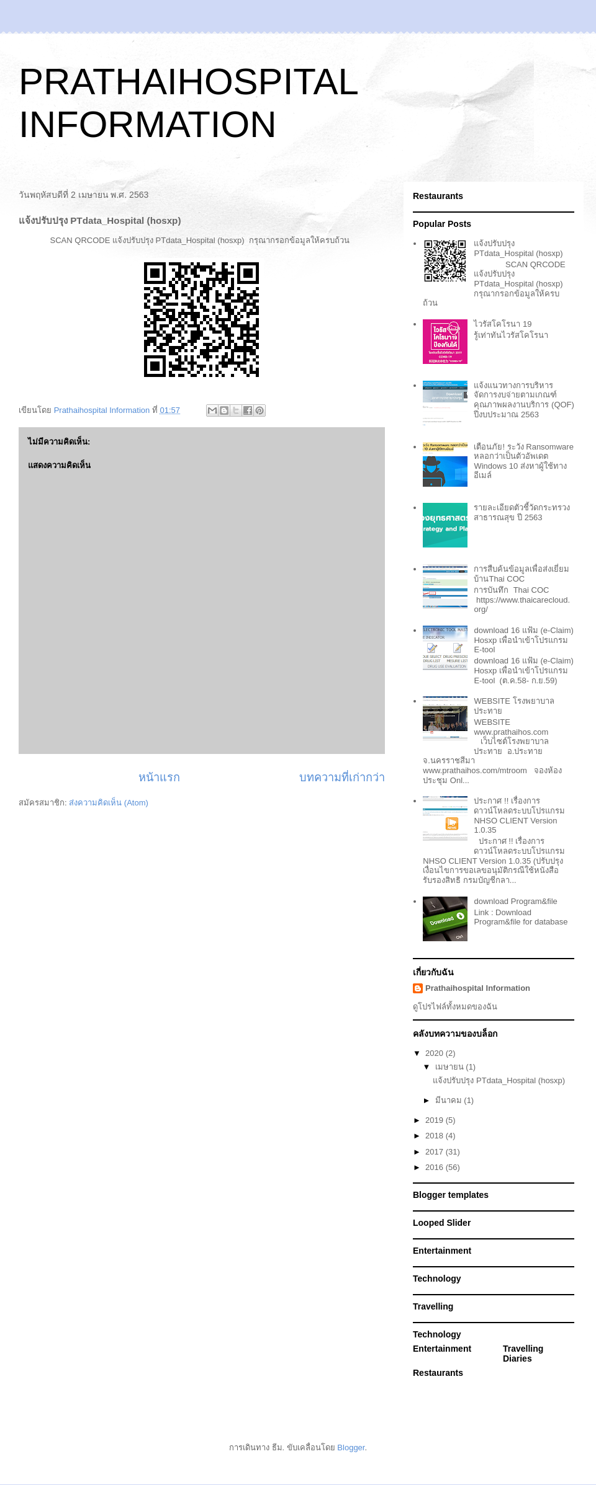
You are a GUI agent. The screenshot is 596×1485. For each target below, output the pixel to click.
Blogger (350, 1447)
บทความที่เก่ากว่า (342, 777)
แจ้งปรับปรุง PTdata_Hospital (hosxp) (518, 248)
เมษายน (450, 1066)
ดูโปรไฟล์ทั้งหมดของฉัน (455, 1006)
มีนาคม (449, 1100)
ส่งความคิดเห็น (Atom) (108, 802)
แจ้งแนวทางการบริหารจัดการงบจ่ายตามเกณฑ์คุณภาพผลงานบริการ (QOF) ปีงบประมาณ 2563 (524, 400)
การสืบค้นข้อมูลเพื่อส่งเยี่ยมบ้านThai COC (521, 573)
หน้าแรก (159, 777)
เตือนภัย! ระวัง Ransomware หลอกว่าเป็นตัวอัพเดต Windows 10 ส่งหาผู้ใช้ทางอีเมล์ (523, 461)
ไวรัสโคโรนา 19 (502, 324)
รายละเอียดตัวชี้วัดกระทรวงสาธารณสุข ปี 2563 (522, 512)
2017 (435, 1151)
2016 (435, 1167)
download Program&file (515, 901)
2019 (435, 1120)
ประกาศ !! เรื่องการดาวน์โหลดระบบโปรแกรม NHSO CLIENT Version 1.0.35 (519, 815)
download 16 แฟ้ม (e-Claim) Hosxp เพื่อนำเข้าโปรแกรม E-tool (523, 640)
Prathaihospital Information (477, 988)
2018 (435, 1135)
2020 (435, 1053)
